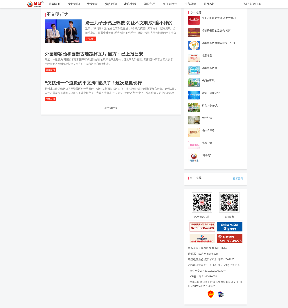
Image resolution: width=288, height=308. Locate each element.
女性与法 (207, 117)
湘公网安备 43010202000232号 (208, 270)
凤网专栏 (149, 4)
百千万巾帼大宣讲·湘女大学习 (219, 18)
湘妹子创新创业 (211, 92)
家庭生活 (130, 4)
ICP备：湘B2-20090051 (203, 276)
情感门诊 (207, 142)
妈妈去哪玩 (208, 80)
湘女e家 (92, 4)
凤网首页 (55, 4)
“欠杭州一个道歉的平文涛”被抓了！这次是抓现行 (93, 82)
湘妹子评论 (208, 130)
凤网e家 (209, 4)
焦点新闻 (111, 4)
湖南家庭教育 (209, 67)
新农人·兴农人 (210, 105)
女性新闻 (74, 4)
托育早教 (190, 4)
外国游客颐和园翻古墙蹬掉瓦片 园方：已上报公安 (94, 53)
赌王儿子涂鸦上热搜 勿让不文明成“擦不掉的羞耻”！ (136, 22)
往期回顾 (238, 178)
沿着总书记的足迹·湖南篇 (216, 30)
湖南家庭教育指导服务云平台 (218, 42)
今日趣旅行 (169, 4)
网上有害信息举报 (252, 3)
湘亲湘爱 (207, 55)
